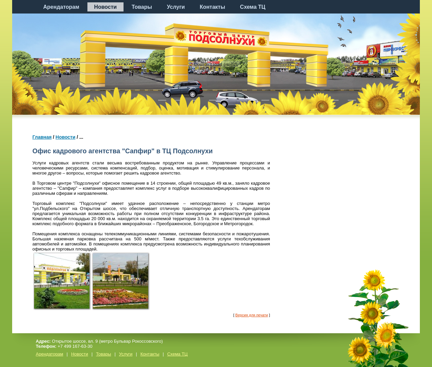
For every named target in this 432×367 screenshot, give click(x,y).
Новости (105, 7)
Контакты (212, 7)
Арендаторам (61, 7)
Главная (42, 137)
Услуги (176, 7)
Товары (142, 7)
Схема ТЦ (252, 7)
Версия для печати (251, 315)
